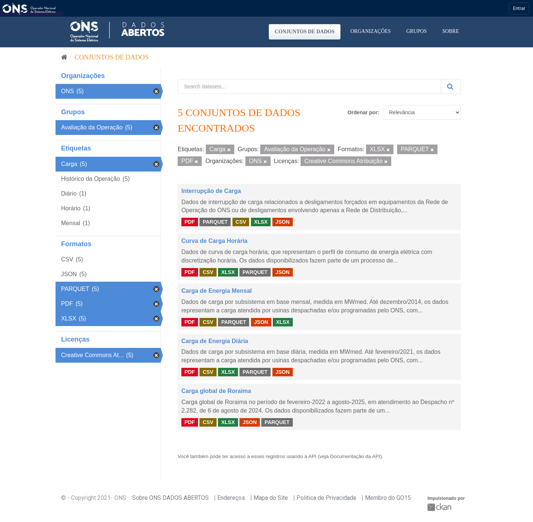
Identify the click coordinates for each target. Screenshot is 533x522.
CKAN (440, 507)
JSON (282, 222)
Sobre (450, 31)
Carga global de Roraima (216, 391)
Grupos (416, 31)
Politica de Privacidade (326, 497)
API (312, 456)
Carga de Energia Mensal (216, 291)
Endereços (231, 497)
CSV (240, 222)
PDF (189, 222)
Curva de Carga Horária (214, 241)
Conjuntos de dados (305, 31)
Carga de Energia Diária (214, 341)
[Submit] (451, 86)
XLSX (261, 222)
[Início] (64, 57)
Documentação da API (355, 456)
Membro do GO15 (388, 497)
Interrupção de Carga (211, 191)
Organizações (371, 31)
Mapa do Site (271, 497)
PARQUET (215, 222)
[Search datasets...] (309, 86)
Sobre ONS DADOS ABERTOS (170, 497)
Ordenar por (363, 112)
